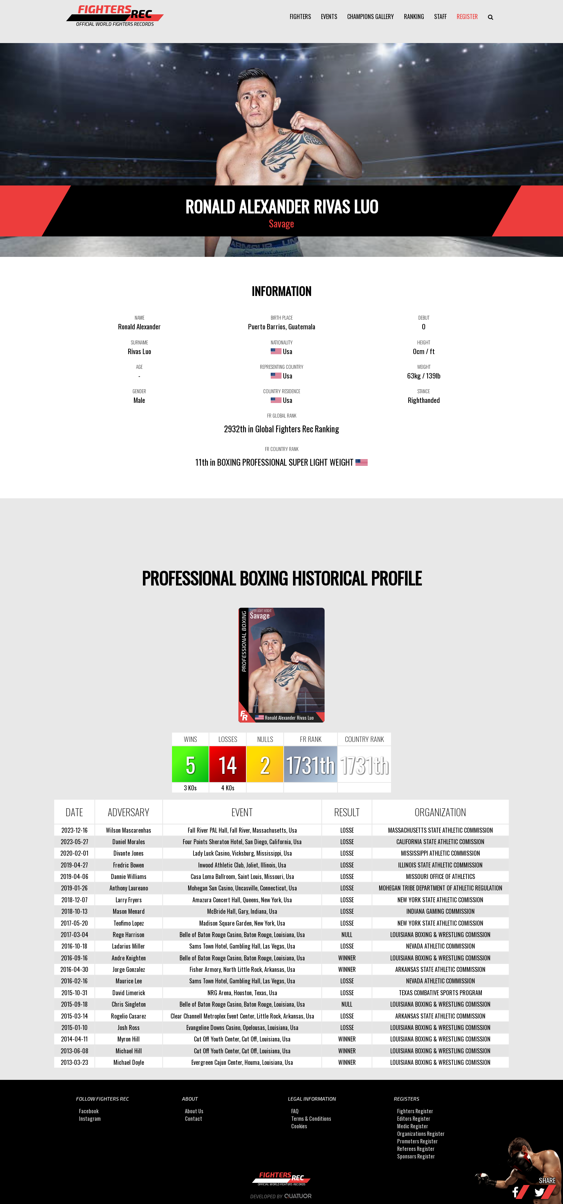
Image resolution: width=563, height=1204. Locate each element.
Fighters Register (415, 1110)
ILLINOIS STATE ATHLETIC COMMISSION (440, 865)
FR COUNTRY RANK (281, 448)
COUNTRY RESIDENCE (281, 391)
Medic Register (412, 1126)
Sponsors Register (416, 1156)
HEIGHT (423, 342)
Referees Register (415, 1148)
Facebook (88, 1110)
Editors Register (413, 1118)
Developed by (281, 1196)
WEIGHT (424, 366)
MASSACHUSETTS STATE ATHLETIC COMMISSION (440, 830)
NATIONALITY (282, 342)
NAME (139, 317)
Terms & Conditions (311, 1118)
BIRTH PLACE (282, 317)
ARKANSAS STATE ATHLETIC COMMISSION (440, 969)
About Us (194, 1110)
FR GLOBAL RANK (281, 415)
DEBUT (423, 317)
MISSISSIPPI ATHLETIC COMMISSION (440, 853)
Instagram (90, 1118)
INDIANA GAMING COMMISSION (440, 911)
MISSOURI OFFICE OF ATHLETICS (440, 876)
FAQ (294, 1110)
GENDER (139, 391)
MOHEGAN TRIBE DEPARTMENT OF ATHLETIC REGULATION (440, 888)
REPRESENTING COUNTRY (281, 366)
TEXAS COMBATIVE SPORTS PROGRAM (440, 992)
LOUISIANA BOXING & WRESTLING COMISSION (440, 934)
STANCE (424, 391)
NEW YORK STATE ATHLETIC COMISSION (440, 899)
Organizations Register (421, 1133)
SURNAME (139, 342)
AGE (139, 366)
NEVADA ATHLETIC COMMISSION (440, 946)
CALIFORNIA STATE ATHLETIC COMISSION (440, 841)
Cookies (299, 1126)
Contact (193, 1118)
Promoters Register (417, 1141)
